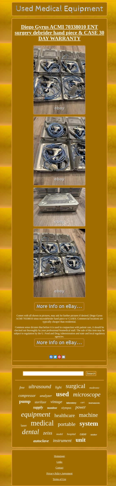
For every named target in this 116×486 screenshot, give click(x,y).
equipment (35, 414)
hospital (71, 434)
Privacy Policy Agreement (60, 473)
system (89, 423)
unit (81, 440)
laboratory (71, 403)
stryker (94, 434)
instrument (62, 440)
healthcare (64, 415)
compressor (27, 396)
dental (30, 432)
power (80, 407)
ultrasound (40, 386)
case (83, 434)
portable (66, 424)
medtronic (94, 387)
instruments (94, 403)
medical (42, 423)
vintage (56, 402)
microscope (86, 394)
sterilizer (41, 402)
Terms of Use (59, 479)
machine (88, 415)
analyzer (46, 396)
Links (59, 461)
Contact (59, 467)
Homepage (59, 456)
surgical (75, 385)
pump (25, 401)
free (21, 387)
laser (24, 425)
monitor (52, 407)
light (58, 387)
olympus (66, 407)
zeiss (47, 433)
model (59, 434)
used (62, 394)
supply (38, 407)
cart (82, 402)
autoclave (41, 441)
